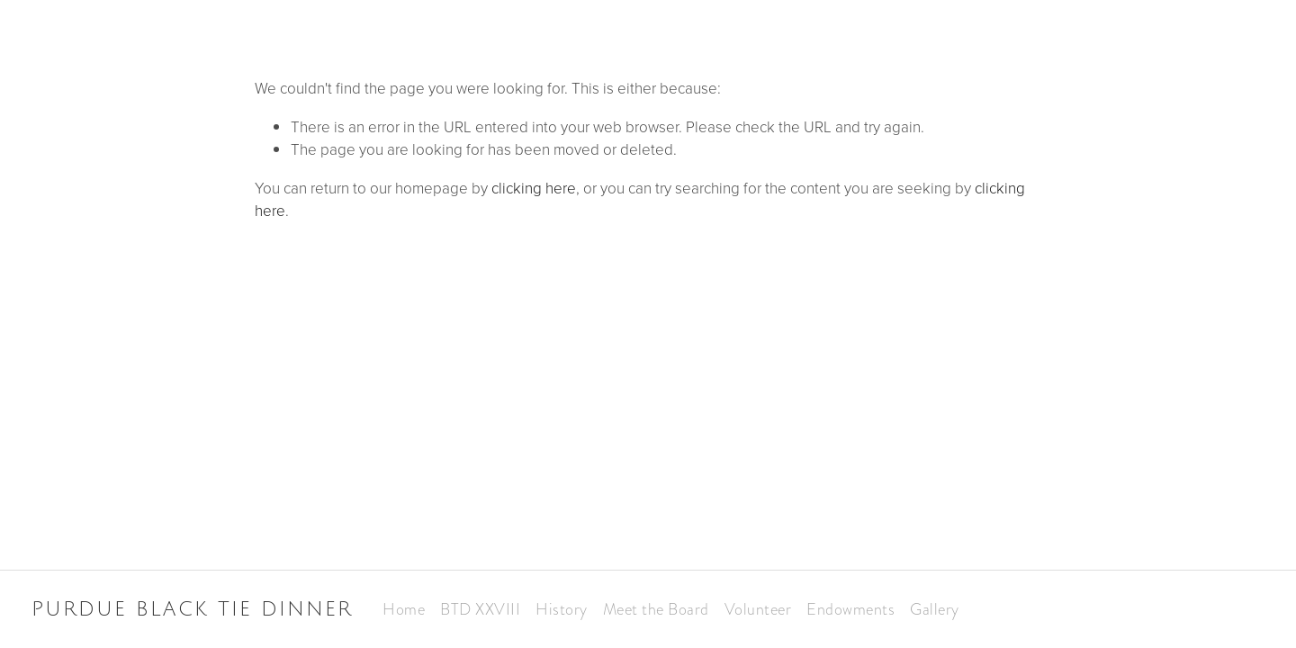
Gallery (934, 609)
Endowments (850, 609)
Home (403, 609)
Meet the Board (656, 609)
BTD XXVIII (480, 609)
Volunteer (758, 609)
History (562, 609)
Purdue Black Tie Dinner (192, 609)
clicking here (533, 187)
